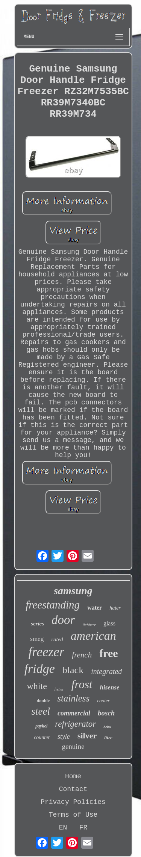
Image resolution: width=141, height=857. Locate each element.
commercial (74, 713)
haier (115, 608)
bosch (106, 713)
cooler (103, 700)
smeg (37, 638)
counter (42, 737)
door (63, 620)
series (37, 624)
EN (63, 827)
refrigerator (75, 724)
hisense (110, 687)
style (64, 736)
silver (87, 735)
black (72, 670)
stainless (73, 698)
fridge (39, 669)
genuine (73, 746)
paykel (41, 726)
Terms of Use (73, 815)
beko (107, 727)
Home (73, 776)
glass (109, 623)
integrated (106, 671)
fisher (59, 689)
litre (108, 737)
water (94, 607)
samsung (73, 590)
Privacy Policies (73, 802)
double (43, 700)
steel (41, 711)
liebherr (89, 624)
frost (81, 684)
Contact (73, 789)
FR (83, 827)
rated (57, 639)
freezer (46, 652)
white (37, 686)
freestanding (53, 605)
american (93, 635)
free (108, 653)
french (82, 654)
